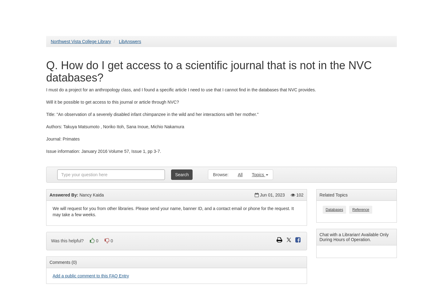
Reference (360, 210)
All (240, 174)
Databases (334, 210)
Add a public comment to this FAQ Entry (91, 275)
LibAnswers (130, 41)
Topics (260, 174)
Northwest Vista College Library (81, 41)
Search (182, 174)
